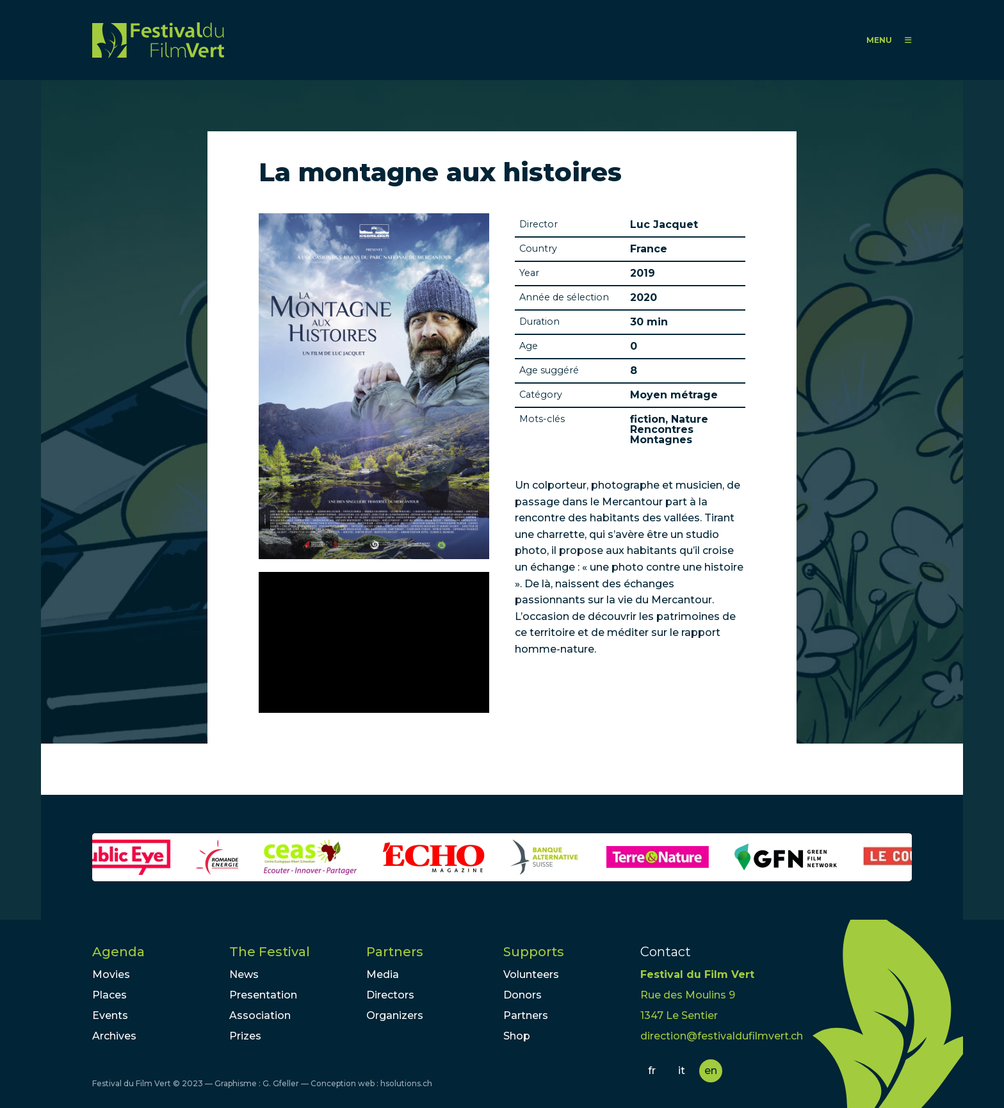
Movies (111, 974)
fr (652, 1070)
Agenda (118, 951)
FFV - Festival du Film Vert (158, 40)
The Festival (269, 951)
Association (260, 1015)
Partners (394, 951)
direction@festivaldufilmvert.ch (721, 1036)
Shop (516, 1036)
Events (110, 1015)
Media (382, 974)
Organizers (394, 1015)
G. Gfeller (281, 1083)
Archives (114, 1036)
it (681, 1070)
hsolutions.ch (406, 1083)
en (710, 1070)
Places (109, 995)
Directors (390, 995)
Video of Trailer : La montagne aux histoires (374, 642)
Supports (533, 951)
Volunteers (531, 974)
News (244, 974)
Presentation (263, 995)
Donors (522, 995)
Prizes (245, 1036)
